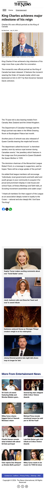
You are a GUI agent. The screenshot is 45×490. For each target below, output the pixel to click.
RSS (39, 475)
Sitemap (33, 475)
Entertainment (21, 10)
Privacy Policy (24, 475)
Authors (16, 475)
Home (10, 10)
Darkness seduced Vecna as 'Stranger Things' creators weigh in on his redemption (21, 330)
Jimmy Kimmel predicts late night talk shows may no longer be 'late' (21, 359)
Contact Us (8, 475)
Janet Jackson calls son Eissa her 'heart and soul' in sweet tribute (21, 301)
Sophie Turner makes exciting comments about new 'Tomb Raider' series (22, 272)
